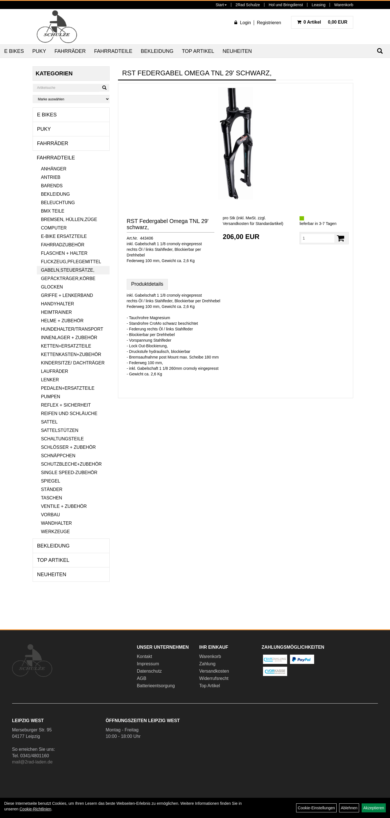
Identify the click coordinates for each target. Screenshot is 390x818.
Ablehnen (349, 808)
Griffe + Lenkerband (67, 295)
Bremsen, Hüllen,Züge (69, 219)
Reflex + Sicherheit (66, 405)
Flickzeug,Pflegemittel (71, 261)
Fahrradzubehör (63, 244)
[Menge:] (317, 238)
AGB (141, 678)
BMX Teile (52, 211)
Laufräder (54, 371)
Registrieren (269, 22)
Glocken (52, 287)
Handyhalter (57, 303)
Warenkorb (343, 5)
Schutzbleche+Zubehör (71, 464)
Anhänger (54, 168)
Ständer (51, 489)
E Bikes (14, 51)
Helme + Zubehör (62, 320)
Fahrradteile (113, 51)
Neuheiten (237, 51)
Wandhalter (56, 523)
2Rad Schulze (247, 5)
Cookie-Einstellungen (316, 808)
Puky (39, 51)
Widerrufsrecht (213, 678)
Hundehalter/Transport (72, 329)
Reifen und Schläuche (69, 413)
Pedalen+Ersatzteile (67, 388)
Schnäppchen (58, 455)
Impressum (148, 663)
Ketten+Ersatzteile (66, 346)
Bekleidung (157, 51)
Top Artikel (198, 51)
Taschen (51, 497)
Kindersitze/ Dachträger (73, 362)
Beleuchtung (58, 202)
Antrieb (50, 177)
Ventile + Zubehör (64, 506)
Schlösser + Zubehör (68, 447)
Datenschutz (149, 671)
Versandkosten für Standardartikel (252, 223)
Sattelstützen (59, 430)
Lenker (50, 379)
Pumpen (50, 396)
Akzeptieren (373, 808)
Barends (52, 185)
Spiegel (50, 481)
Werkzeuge (55, 531)
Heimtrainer (56, 312)
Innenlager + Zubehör (69, 337)
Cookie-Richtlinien (35, 809)
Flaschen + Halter (64, 253)
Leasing (318, 5)
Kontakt (144, 656)
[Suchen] (104, 88)
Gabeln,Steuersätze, (67, 270)
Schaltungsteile (62, 438)
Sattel (49, 422)
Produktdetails (147, 284)
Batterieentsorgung (156, 685)
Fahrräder (70, 51)
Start (221, 5)
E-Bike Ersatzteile (64, 236)
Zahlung (207, 663)
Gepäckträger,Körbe (68, 278)
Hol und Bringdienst (286, 5)
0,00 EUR (322, 22)
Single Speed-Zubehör (69, 472)
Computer (54, 228)
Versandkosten (214, 671)
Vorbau (50, 514)
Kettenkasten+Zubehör (71, 354)
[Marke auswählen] (71, 99)
